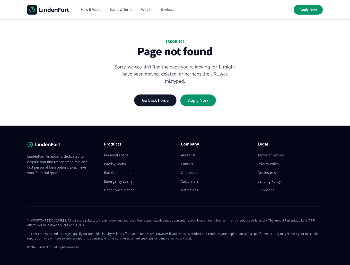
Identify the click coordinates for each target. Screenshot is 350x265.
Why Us (147, 9)
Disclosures (267, 172)
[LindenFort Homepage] (48, 10)
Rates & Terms (121, 9)
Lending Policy (269, 181)
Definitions (189, 190)
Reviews (167, 9)
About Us (188, 155)
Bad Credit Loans (117, 172)
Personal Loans (116, 155)
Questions (189, 172)
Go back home (155, 100)
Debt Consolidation (119, 190)
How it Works (91, 9)
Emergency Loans (118, 181)
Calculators (190, 181)
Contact (187, 164)
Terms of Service (271, 155)
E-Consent (266, 190)
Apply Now (308, 9)
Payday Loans (115, 164)
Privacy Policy (268, 164)
